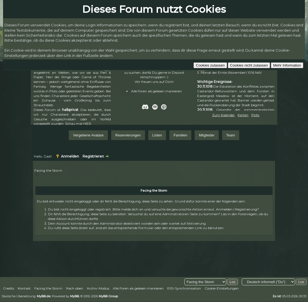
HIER (87, 123)
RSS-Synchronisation (184, 288)
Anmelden (70, 156)
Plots (255, 115)
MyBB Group (108, 296)
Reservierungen (128, 135)
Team (230, 135)
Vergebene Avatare (88, 135)
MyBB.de (43, 296)
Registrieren (93, 156)
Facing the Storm (48, 170)
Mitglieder (206, 135)
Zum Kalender (223, 115)
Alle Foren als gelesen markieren (156, 91)
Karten (243, 115)
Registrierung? (247, 209)
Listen (157, 135)
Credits (8, 288)
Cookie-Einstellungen (222, 288)
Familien (180, 135)
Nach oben (74, 288)
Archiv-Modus (98, 288)
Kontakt (24, 288)
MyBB (74, 296)
